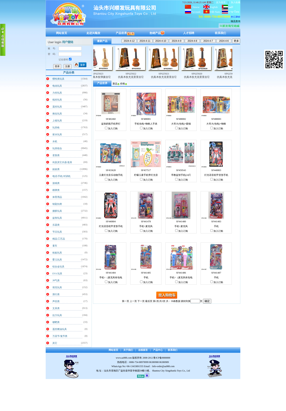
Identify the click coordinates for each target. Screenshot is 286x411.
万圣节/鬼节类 (59, 336)
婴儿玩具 (57, 259)
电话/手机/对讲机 (61, 176)
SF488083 (216, 119)
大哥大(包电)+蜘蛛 (216, 123)
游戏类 (56, 183)
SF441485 (146, 272)
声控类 (56, 301)
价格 (123, 83)
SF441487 (216, 272)
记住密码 (65, 59)
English (214, 7)
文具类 (56, 308)
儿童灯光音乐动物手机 (111, 175)
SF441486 (181, 272)
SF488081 (146, 119)
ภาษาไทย (233, 11)
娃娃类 (56, 169)
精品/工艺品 (58, 238)
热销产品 (157, 33)
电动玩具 (57, 85)
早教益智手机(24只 (181, 175)
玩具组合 (57, 148)
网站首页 (61, 33)
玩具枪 (56, 127)
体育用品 (57, 197)
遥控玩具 (57, 106)
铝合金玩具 (58, 266)
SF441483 (216, 221)
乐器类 (56, 224)
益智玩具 (57, 218)
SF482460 (111, 119)
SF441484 (111, 272)
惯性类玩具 (58, 78)
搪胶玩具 (57, 211)
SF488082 (181, 119)
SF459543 (181, 170)
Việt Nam (215, 11)
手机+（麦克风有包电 (110, 277)
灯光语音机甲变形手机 (216, 175)
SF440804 (111, 221)
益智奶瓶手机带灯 (110, 123)
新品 (116, 83)
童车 (54, 245)
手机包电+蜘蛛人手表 (145, 123)
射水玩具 (57, 134)
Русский (195, 11)
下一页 (141, 301)
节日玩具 (57, 231)
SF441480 (181, 221)
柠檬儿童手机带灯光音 (146, 175)
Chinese (195, 7)
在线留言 (143, 350)
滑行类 (56, 294)
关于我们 (128, 350)
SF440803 (216, 170)
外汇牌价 (235, 16)
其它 (54, 343)
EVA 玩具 (57, 273)
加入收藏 (235, 2)
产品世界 (125, 33)
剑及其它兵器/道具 (62, 162)
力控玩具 (57, 92)
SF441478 (146, 221)
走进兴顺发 (93, 33)
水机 (54, 141)
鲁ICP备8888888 (161, 357)
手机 (216, 226)
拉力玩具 (57, 315)
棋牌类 (56, 190)
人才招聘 (188, 33)
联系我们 (220, 33)
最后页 (148, 301)
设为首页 (221, 2)
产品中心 (158, 350)
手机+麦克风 (146, 226)
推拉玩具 (57, 113)
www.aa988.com (124, 357)
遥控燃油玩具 (59, 329)
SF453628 (111, 170)
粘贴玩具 (57, 252)
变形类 (56, 155)
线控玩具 (57, 99)
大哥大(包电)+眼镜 (181, 123)
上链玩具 (57, 120)
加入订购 (111, 128)
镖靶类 (56, 322)
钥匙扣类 (57, 204)
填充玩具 (57, 287)
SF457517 (146, 170)
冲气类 (56, 280)
